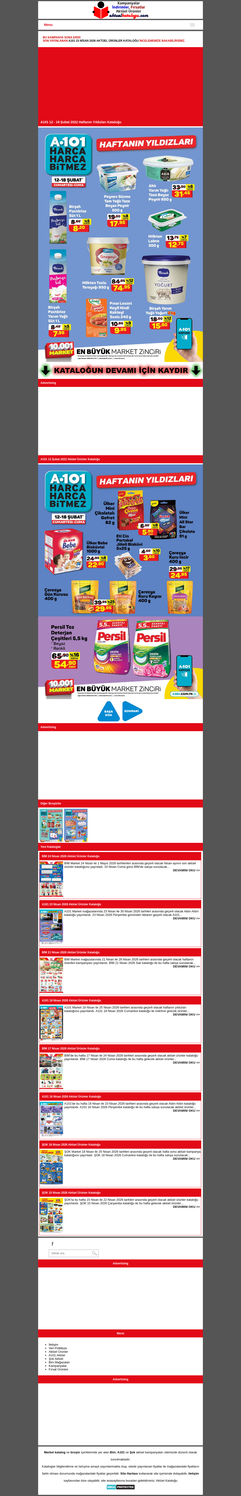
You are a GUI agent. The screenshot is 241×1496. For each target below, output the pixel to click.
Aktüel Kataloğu (166, 1480)
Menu (48, 25)
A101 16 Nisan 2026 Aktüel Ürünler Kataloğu (71, 1096)
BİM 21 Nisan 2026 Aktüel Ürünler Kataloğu (71, 952)
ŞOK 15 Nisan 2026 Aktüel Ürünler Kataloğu (71, 1192)
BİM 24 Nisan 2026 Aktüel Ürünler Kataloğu (71, 856)
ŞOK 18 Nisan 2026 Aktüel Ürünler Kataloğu (71, 1144)
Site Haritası (129, 1473)
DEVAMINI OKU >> (186, 870)
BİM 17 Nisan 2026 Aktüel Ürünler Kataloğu (71, 1048)
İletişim (53, 1344)
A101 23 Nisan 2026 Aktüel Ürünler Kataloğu (103, 40)
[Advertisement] (120, 85)
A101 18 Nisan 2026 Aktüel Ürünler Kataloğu (71, 1000)
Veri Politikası (58, 1348)
